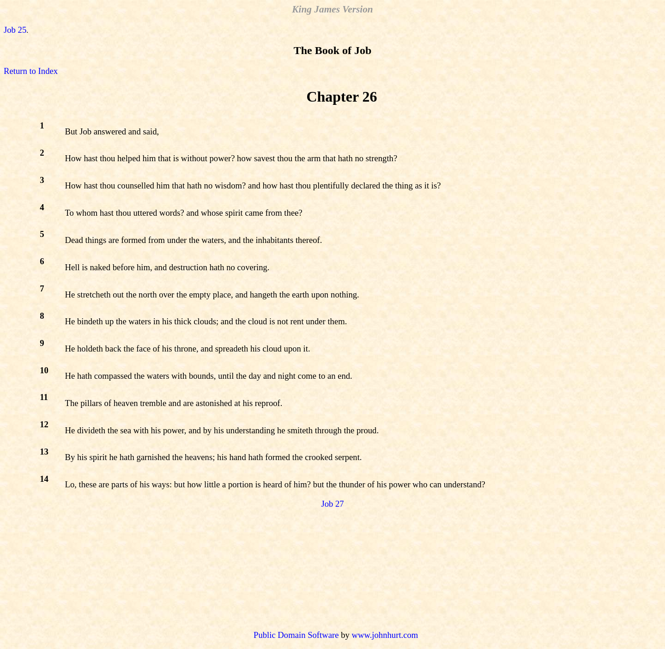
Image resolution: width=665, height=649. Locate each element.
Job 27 (332, 504)
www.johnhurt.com (384, 635)
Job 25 (15, 30)
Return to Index (31, 71)
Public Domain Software (296, 635)
